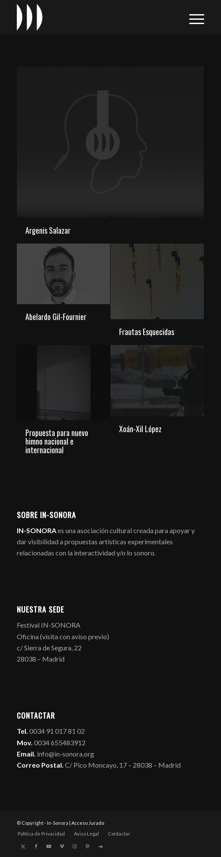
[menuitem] (192, 17)
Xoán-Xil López (140, 428)
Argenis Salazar (48, 230)
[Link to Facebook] (36, 846)
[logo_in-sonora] (92, 17)
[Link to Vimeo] (61, 846)
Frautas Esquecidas (146, 331)
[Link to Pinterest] (87, 846)
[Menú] (192, 17)
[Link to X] (23, 846)
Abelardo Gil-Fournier (55, 316)
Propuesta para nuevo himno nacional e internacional (56, 441)
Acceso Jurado (87, 823)
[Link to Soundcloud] (100, 846)
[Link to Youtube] (49, 846)
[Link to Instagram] (74, 846)
